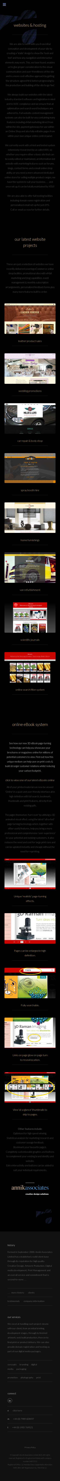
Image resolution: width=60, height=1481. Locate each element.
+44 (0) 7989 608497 (23, 1418)
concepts (12, 1364)
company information (34, 1301)
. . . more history (16, 1292)
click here (17, 1410)
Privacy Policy (30, 1447)
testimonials (14, 1301)
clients (31, 1292)
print (38, 1377)
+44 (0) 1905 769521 (22, 1427)
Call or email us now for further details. (30, 209)
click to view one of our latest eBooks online (30, 780)
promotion (13, 1377)
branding (24, 1364)
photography (27, 1377)
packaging (21, 1369)
